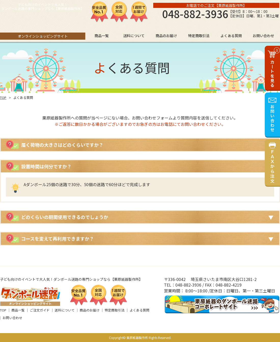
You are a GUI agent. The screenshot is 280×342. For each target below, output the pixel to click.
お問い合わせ (12, 317)
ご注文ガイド (40, 310)
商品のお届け (90, 310)
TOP (3, 97)
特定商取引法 (114, 310)
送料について (65, 310)
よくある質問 (139, 310)
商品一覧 (18, 310)
